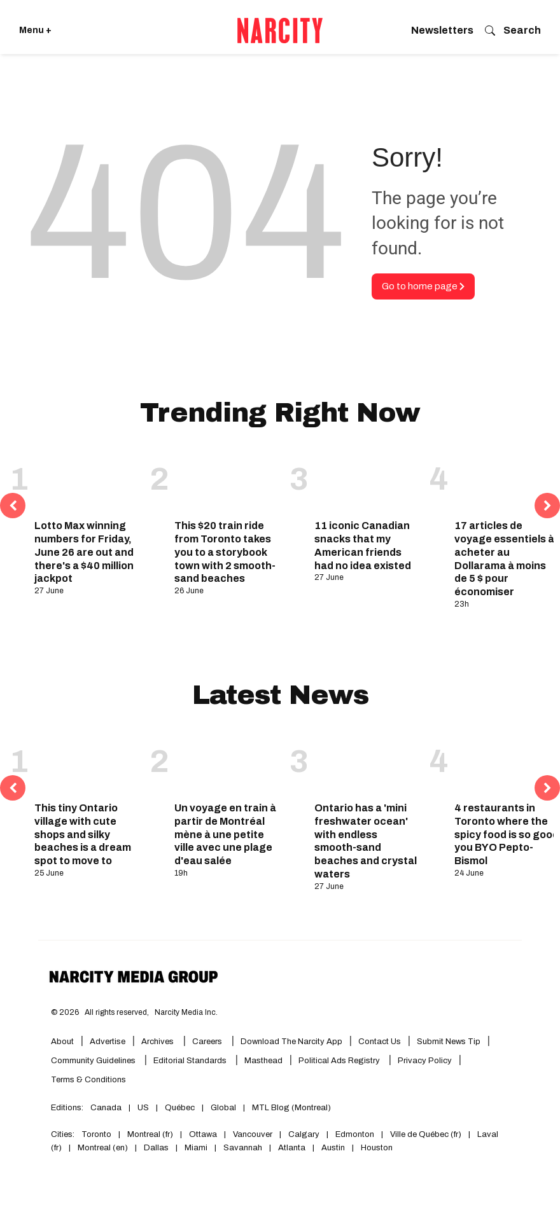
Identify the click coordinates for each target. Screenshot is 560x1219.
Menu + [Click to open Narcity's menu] (35, 30)
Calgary (303, 1134)
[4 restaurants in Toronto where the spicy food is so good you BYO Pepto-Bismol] (507, 762)
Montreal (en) (103, 1147)
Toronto (96, 1134)
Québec (180, 1107)
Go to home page (423, 286)
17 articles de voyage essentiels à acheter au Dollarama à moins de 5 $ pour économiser (504, 558)
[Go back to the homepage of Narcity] (280, 30)
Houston (377, 1147)
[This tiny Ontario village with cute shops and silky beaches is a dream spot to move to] (87, 762)
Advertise (107, 1041)
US (143, 1107)
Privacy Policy (425, 1060)
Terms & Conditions (88, 1079)
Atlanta (291, 1147)
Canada (106, 1107)
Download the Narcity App (291, 1041)
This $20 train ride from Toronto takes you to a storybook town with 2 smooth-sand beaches (225, 552)
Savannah (242, 1147)
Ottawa (203, 1134)
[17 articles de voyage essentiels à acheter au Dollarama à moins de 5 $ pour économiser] (507, 480)
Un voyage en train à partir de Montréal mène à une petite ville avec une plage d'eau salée (225, 834)
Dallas (156, 1147)
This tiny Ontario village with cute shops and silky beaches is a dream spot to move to (82, 834)
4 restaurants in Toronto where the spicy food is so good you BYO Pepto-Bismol (506, 834)
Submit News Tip (448, 1041)
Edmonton (354, 1134)
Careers (207, 1041)
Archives (157, 1041)
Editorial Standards (190, 1060)
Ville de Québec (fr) (425, 1134)
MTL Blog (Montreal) (291, 1107)
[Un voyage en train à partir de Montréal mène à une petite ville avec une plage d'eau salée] (227, 762)
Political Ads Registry (340, 1060)
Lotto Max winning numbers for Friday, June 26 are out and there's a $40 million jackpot (84, 552)
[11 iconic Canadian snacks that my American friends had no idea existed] (367, 480)
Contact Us (379, 1041)
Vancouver (252, 1134)
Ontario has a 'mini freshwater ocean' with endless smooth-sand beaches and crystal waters (365, 840)
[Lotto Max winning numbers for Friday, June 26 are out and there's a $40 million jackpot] (87, 480)
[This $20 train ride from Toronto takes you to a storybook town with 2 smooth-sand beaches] (227, 480)
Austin (333, 1147)
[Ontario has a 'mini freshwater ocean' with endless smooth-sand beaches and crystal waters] (367, 762)
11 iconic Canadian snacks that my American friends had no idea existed (362, 545)
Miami (196, 1147)
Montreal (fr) (150, 1134)
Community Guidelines (94, 1060)
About (62, 1041)
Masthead (263, 1060)
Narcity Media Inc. (186, 1012)
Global (223, 1107)
